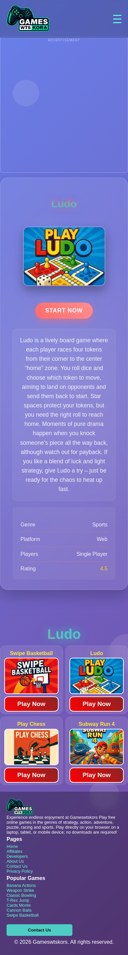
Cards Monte (19, 905)
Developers (17, 856)
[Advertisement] (64, 108)
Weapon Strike (20, 890)
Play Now (31, 703)
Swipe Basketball (22, 915)
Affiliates (14, 851)
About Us (15, 861)
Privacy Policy (20, 871)
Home (12, 846)
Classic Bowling (21, 895)
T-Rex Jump (18, 900)
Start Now (64, 310)
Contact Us (17, 866)
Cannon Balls (19, 910)
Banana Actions (21, 885)
